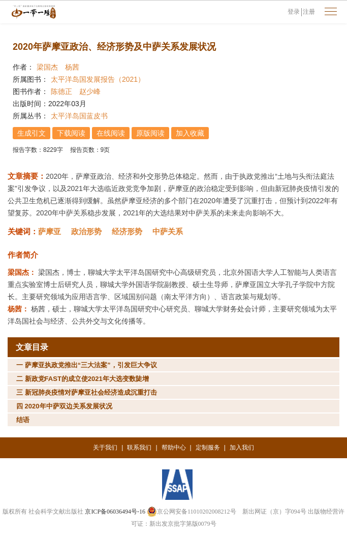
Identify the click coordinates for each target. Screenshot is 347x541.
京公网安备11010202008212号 (191, 511)
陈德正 (61, 91)
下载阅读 (71, 133)
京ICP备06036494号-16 (115, 511)
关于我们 (105, 447)
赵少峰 (90, 91)
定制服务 (208, 447)
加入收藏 (190, 133)
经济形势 (127, 231)
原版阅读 (150, 133)
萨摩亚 (49, 231)
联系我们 (139, 447)
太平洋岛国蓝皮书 (79, 116)
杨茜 (72, 67)
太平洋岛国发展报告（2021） (98, 79)
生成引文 (31, 133)
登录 (294, 11)
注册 (309, 11)
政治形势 (86, 231)
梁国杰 (47, 67)
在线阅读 (111, 133)
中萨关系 (167, 231)
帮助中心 (174, 447)
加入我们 (242, 447)
